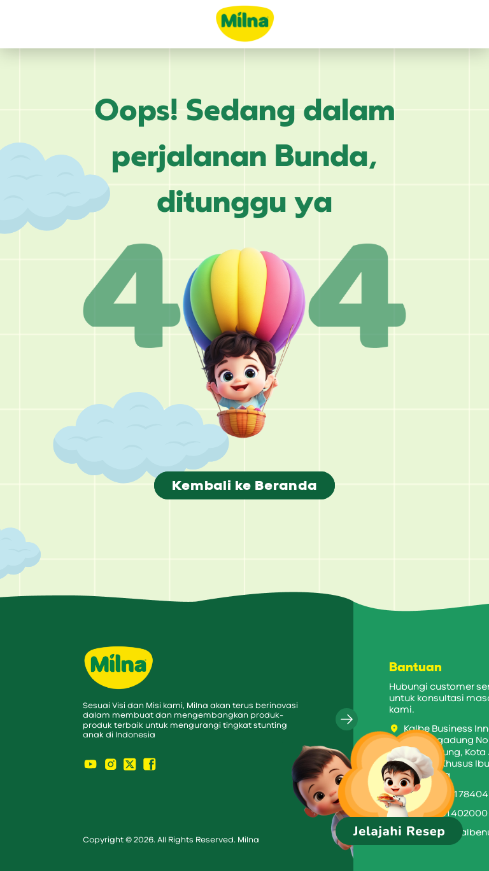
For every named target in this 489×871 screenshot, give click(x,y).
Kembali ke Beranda (244, 485)
